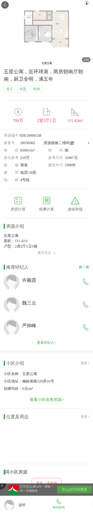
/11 (86, 59)
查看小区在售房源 (46, 400)
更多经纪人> (46, 342)
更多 (85, 363)
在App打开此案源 (74, 489)
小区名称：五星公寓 (20, 374)
